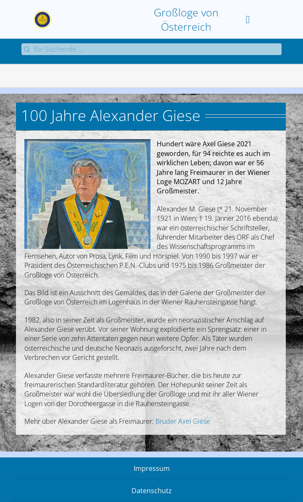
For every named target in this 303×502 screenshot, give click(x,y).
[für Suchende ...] (151, 49)
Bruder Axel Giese (182, 421)
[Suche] (27, 49)
